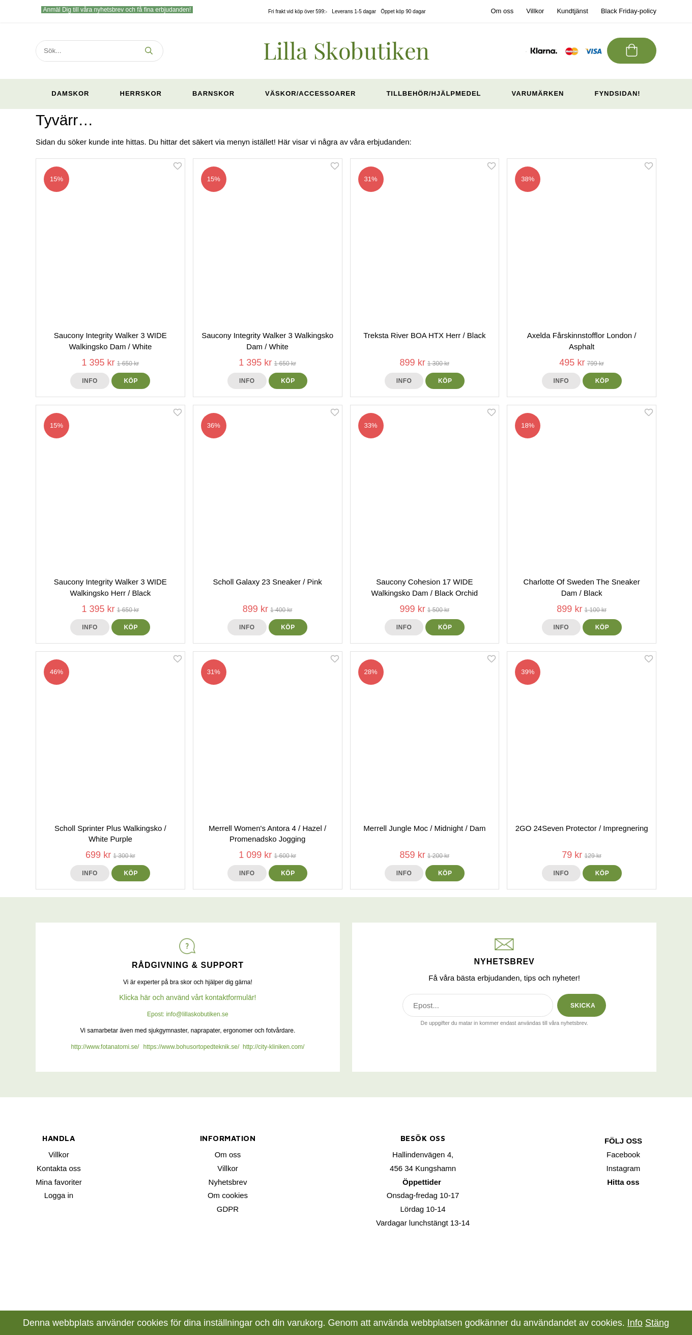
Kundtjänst (572, 11)
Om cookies (228, 1195)
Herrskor (141, 93)
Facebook (623, 1154)
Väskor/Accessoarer (310, 93)
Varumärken (538, 93)
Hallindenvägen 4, (422, 1154)
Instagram (624, 1168)
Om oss (502, 11)
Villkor (535, 11)
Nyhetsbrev (228, 1182)
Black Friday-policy (628, 11)
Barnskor (213, 93)
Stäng (657, 1323)
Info (90, 380)
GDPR (228, 1209)
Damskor (70, 93)
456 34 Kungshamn (423, 1168)
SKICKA (582, 1005)
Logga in (59, 1195)
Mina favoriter (59, 1182)
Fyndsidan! (617, 93)
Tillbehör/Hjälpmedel (433, 93)
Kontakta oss (59, 1168)
